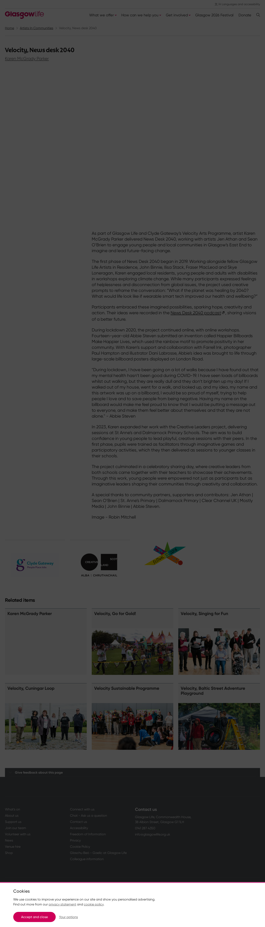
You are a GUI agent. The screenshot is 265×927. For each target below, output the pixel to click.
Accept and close (34, 917)
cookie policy (94, 904)
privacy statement (62, 904)
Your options (68, 917)
